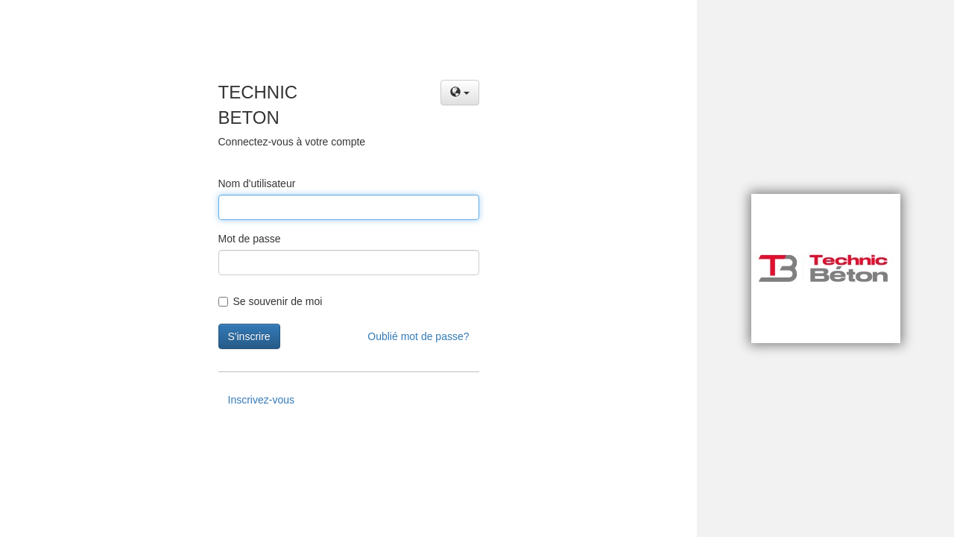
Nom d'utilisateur (257, 183)
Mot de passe (249, 239)
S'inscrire (249, 336)
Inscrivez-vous (261, 400)
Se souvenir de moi (270, 301)
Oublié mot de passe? (418, 336)
